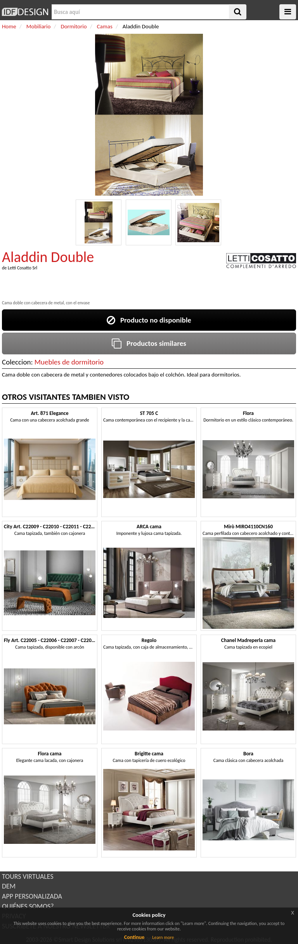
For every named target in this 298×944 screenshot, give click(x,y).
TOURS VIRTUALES (28, 876)
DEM (9, 886)
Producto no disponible (149, 320)
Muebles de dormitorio (69, 361)
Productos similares (149, 343)
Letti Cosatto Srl (22, 268)
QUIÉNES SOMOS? (28, 906)
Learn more (163, 937)
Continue (134, 937)
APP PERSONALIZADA (32, 896)
